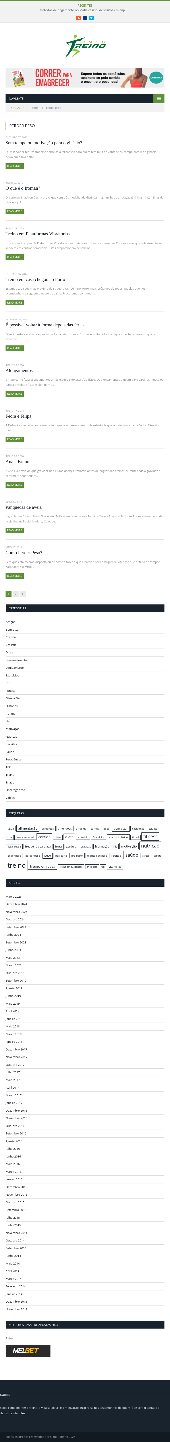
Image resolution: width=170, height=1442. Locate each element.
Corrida (11, 637)
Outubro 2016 (15, 1126)
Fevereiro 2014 (16, 1286)
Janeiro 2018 (14, 1042)
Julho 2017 (13, 1072)
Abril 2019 (12, 1011)
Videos (10, 798)
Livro (9, 721)
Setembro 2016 (16, 1133)
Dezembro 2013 (16, 1302)
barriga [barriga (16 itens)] (95, 828)
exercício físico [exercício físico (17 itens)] (118, 837)
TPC (8, 767)
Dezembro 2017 (16, 1049)
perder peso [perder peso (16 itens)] (32, 855)
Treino (10, 775)
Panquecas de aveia (24, 507)
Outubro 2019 (15, 973)
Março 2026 (13, 896)
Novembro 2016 (16, 1118)
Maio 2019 (13, 1004)
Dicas (9, 652)
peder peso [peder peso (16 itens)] (14, 855)
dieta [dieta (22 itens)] (69, 836)
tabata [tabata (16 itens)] (158, 855)
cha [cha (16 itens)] (10, 837)
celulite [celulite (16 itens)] (153, 828)
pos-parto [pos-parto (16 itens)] (61, 855)
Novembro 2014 (16, 1233)
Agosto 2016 (14, 1141)
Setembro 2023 (16, 942)
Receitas (11, 744)
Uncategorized (15, 790)
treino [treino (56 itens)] (17, 865)
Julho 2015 (13, 1218)
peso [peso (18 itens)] (47, 855)
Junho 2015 (13, 1225)
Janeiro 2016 (14, 1179)
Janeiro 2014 (14, 1294)
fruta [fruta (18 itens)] (58, 846)
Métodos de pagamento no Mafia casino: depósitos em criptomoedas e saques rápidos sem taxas (85, 10)
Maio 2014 (13, 1263)
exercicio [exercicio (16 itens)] (83, 837)
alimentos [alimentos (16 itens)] (48, 828)
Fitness (10, 691)
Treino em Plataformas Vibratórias (38, 233)
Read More (14, 166)
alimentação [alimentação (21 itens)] (28, 828)
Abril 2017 (12, 1087)
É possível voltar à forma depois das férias (45, 324)
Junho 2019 (13, 996)
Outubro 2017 (15, 1065)
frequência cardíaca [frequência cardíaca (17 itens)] (38, 846)
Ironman (11, 713)
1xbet (9, 1338)
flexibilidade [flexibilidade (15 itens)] (14, 846)
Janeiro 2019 (14, 1019)
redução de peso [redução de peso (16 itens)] (97, 855)
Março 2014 (13, 1279)
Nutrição (11, 737)
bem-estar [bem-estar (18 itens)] (121, 828)
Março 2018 (13, 1034)
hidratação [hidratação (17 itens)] (102, 846)
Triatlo (10, 782)
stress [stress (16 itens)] (145, 855)
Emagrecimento (16, 660)
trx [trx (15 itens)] (102, 866)
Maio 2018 (13, 1026)
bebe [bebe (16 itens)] (106, 828)
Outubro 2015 (15, 1202)
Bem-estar (13, 629)
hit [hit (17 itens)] (115, 846)
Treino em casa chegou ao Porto (35, 279)
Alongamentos (19, 370)
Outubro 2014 (15, 1240)
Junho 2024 (13, 935)
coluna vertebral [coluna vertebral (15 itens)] (25, 837)
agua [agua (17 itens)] (11, 828)
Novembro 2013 (16, 1309)
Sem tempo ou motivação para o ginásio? (44, 142)
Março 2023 (13, 965)
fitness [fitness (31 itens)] (150, 836)
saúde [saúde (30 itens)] (131, 855)
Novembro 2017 (16, 1057)
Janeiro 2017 (14, 1103)
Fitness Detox (15, 698)
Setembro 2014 (16, 1248)
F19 (8, 683)
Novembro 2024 (16, 912)
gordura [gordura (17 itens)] (71, 846)
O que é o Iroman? (23, 188)
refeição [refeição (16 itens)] (116, 855)
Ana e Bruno (17, 461)
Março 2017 (13, 1095)
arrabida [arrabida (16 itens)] (81, 828)
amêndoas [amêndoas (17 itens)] (65, 828)
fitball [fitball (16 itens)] (135, 837)
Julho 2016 (13, 1149)
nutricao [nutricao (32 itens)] (150, 845)
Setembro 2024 (16, 927)
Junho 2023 (13, 950)
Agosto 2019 (14, 988)
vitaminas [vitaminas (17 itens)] (115, 867)
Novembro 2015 (16, 1194)
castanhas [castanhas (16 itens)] (138, 828)
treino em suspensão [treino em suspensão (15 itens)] (71, 866)
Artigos (10, 622)
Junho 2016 (13, 1156)
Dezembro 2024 (16, 904)
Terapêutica (14, 759)
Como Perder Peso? (24, 552)
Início (25, 108)
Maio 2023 (13, 958)
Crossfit (11, 645)
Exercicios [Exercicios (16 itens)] (99, 837)
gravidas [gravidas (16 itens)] (86, 846)
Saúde (10, 752)
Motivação (12, 729)
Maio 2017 (13, 1080)
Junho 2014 (13, 1256)
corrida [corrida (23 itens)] (44, 836)
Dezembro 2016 (16, 1111)
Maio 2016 (13, 1164)
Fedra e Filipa (18, 416)
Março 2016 (13, 1172)
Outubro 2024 (15, 919)
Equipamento (15, 668)
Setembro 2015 (16, 1210)
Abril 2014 (12, 1271)
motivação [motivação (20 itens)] (129, 846)
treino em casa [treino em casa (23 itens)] (42, 866)
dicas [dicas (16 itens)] (58, 837)
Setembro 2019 (16, 980)
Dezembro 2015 (16, 1187)
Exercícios (12, 675)
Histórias (12, 706)
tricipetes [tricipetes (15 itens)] (92, 866)
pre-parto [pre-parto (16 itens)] (77, 855)
